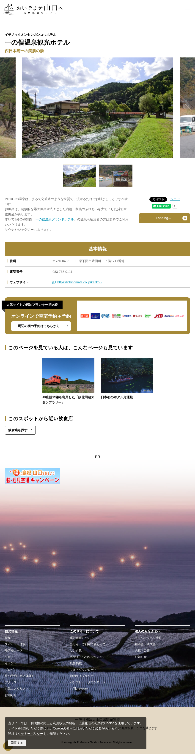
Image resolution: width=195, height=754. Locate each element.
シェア (175, 199)
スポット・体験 (15, 644)
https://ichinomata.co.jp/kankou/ (79, 282)
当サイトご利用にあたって (88, 644)
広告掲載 (76, 663)
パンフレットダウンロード (88, 682)
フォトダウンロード (83, 669)
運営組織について (82, 638)
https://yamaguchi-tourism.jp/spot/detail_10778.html (127, 379)
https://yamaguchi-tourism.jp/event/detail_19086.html (68, 381)
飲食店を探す (17, 430)
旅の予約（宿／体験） (20, 676)
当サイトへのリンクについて (89, 657)
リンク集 (76, 650)
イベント (11, 663)
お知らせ (11, 695)
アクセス (11, 682)
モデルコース (14, 650)
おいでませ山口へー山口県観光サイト (30, 6)
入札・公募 (142, 650)
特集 (8, 638)
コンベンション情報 (148, 638)
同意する (17, 743)
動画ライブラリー (82, 676)
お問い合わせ (79, 688)
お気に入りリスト (17, 688)
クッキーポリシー (30, 733)
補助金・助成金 (145, 644)
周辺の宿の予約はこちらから (39, 326)
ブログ (9, 669)
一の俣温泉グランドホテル (55, 219)
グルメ (9, 657)
